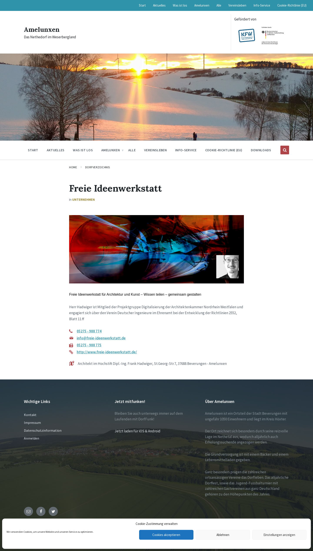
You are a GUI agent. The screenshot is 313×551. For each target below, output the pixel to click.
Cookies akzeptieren (166, 535)
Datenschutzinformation (43, 430)
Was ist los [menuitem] (180, 5)
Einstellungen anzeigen (279, 535)
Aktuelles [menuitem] (159, 5)
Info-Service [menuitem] (261, 5)
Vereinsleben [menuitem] (237, 5)
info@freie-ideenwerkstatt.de (101, 338)
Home (73, 167)
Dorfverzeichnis (97, 167)
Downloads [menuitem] (261, 150)
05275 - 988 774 (89, 331)
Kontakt (30, 415)
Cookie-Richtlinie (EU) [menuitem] (291, 5)
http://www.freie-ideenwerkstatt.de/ (107, 352)
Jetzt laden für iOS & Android (137, 431)
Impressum (32, 422)
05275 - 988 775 (89, 345)
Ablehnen (222, 535)
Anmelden (31, 438)
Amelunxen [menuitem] (201, 5)
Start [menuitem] (142, 5)
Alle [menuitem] (218, 5)
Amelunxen (42, 29)
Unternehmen (83, 199)
